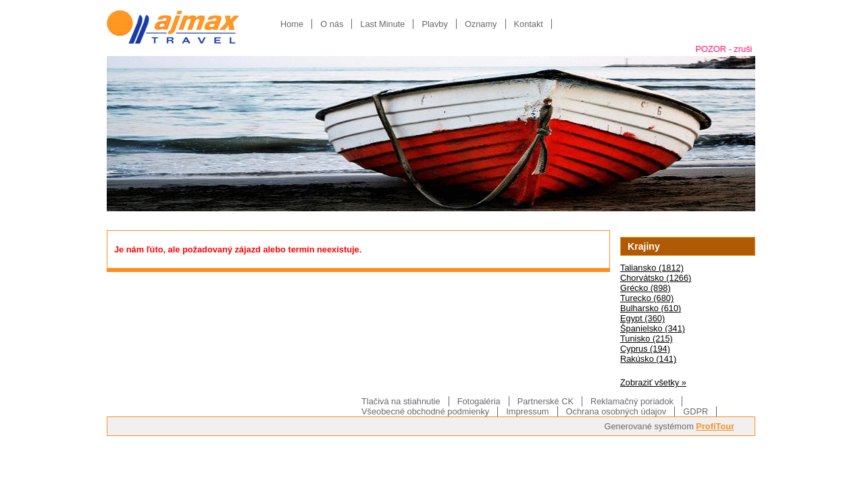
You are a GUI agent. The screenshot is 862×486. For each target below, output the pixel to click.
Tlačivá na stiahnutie (400, 401)
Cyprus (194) (645, 349)
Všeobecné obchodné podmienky (425, 411)
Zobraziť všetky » (653, 382)
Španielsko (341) (652, 328)
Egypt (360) (642, 318)
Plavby (434, 24)
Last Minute (382, 24)
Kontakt (528, 24)
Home (291, 24)
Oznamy (481, 24)
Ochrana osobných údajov (616, 411)
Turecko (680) (647, 298)
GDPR (695, 411)
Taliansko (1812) (652, 268)
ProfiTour (715, 426)
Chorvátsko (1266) (655, 278)
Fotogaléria (479, 401)
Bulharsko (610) (650, 308)
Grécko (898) (645, 288)
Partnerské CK (545, 401)
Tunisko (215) (646, 338)
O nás (331, 24)
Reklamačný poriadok (632, 401)
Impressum (527, 411)
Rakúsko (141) (648, 359)
